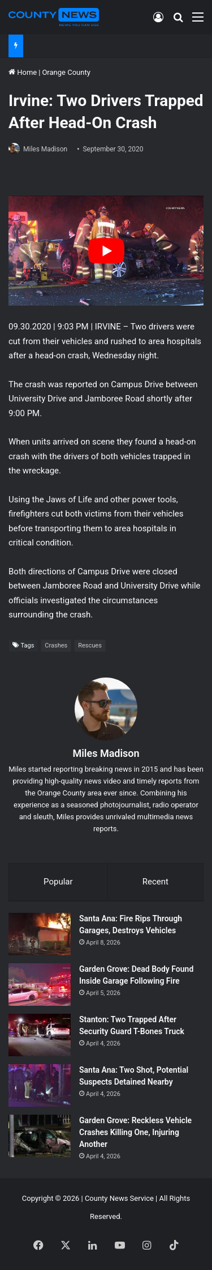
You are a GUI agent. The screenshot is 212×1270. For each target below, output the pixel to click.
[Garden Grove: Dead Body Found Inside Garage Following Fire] (39, 984)
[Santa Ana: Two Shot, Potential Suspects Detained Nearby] (39, 1085)
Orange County (66, 72)
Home (22, 72)
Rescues (90, 645)
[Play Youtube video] (106, 251)
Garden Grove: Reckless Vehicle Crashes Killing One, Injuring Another (135, 1132)
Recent (155, 882)
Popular (58, 882)
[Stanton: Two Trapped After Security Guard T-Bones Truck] (39, 1035)
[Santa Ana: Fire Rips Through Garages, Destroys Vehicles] (39, 934)
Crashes (56, 645)
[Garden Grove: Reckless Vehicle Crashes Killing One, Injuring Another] (39, 1136)
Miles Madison (45, 149)
